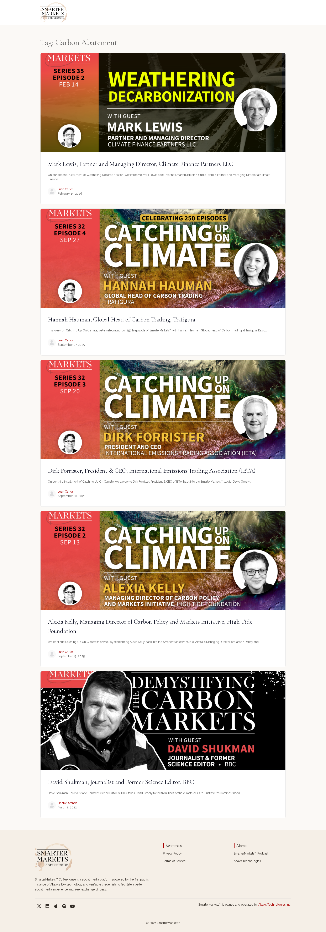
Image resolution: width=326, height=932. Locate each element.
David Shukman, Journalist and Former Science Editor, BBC (121, 782)
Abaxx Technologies (247, 861)
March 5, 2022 (67, 807)
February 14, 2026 (70, 193)
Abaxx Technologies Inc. (274, 904)
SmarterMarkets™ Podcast (251, 853)
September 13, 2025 (71, 656)
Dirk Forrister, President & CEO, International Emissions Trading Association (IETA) (152, 471)
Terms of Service (174, 861)
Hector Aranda (67, 803)
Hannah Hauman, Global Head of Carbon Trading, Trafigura (121, 319)
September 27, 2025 (71, 344)
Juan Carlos (66, 189)
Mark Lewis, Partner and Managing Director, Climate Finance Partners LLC (140, 164)
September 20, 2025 (71, 496)
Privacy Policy (172, 853)
